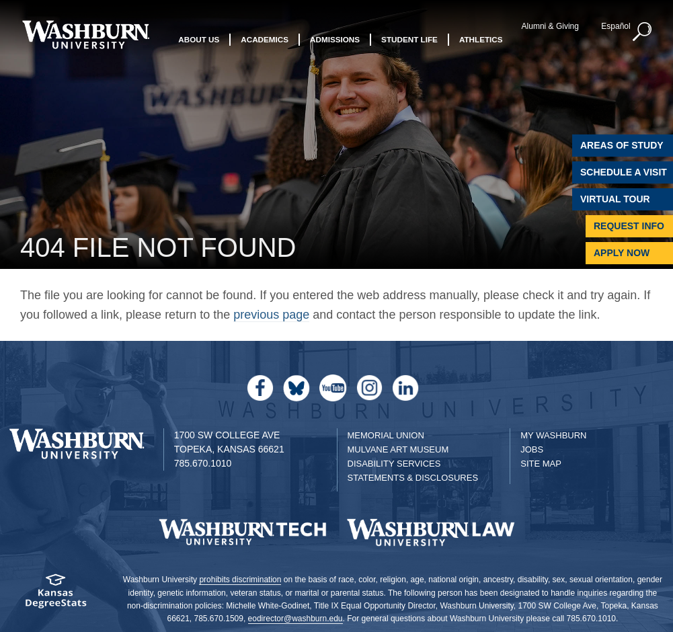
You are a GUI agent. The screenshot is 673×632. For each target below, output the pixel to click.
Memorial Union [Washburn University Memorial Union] (386, 435)
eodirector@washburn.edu (295, 618)
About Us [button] (198, 39)
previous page (271, 314)
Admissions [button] (335, 39)
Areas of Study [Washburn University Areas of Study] (622, 145)
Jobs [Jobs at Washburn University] (531, 449)
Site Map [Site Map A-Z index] (540, 464)
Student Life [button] (409, 39)
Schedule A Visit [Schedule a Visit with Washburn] (623, 172)
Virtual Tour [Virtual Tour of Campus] (615, 199)
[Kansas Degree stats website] (56, 595)
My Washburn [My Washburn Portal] (553, 435)
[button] (643, 32)
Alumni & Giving (550, 26)
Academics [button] (264, 39)
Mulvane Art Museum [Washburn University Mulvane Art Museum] (398, 449)
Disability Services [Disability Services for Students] (394, 464)
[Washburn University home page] (85, 34)
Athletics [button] (481, 39)
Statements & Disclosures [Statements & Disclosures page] (413, 478)
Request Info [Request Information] (629, 226)
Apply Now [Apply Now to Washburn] (621, 252)
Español (615, 26)
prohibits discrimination (240, 579)
